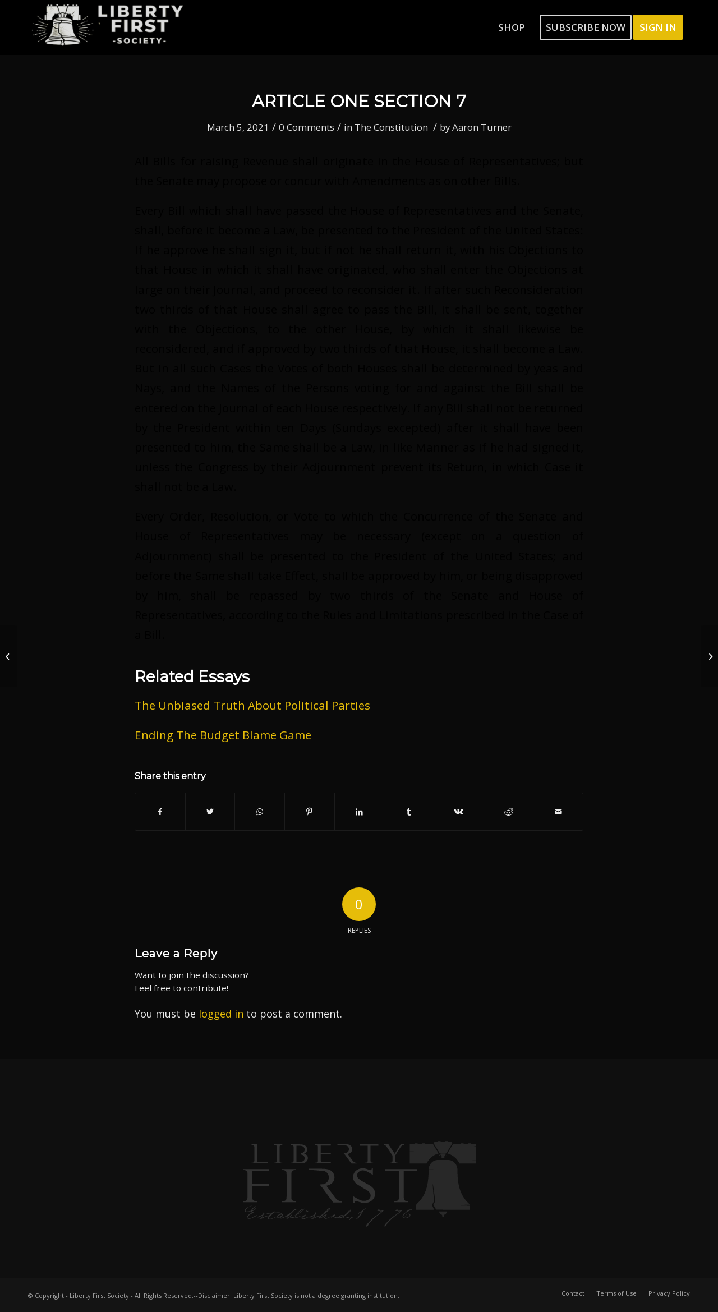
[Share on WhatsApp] (259, 811)
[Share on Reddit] (508, 811)
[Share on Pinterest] (309, 811)
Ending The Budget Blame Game (223, 735)
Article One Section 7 (359, 101)
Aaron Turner (482, 127)
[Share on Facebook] (160, 811)
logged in (221, 1013)
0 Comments (306, 127)
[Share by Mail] (558, 811)
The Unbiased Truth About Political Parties (252, 705)
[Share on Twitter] (210, 811)
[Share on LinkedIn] (359, 811)
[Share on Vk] (459, 811)
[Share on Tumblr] (409, 811)
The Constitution (391, 127)
